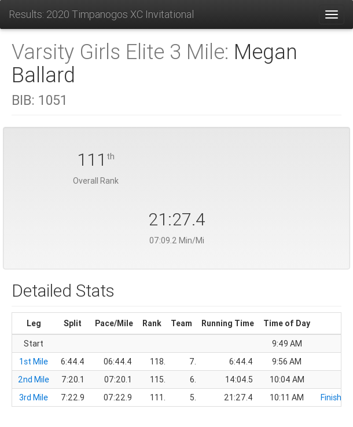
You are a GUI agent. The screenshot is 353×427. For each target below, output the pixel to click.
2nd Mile (33, 379)
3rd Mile (33, 397)
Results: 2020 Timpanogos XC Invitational (101, 14)
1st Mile (33, 361)
